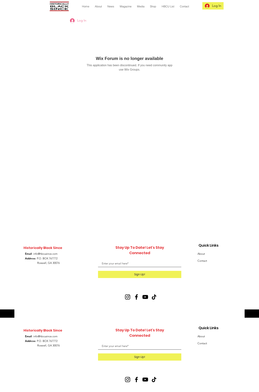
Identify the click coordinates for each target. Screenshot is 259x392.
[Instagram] (127, 296)
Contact (202, 260)
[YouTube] (145, 296)
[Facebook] (136, 296)
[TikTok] (154, 296)
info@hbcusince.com (45, 253)
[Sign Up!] (139, 274)
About (201, 253)
